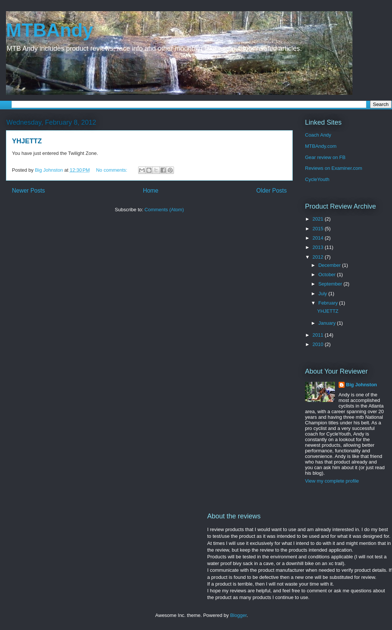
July (323, 293)
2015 (318, 228)
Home (151, 190)
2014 (318, 238)
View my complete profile (332, 481)
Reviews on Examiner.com (333, 168)
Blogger (238, 615)
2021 (318, 219)
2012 (318, 257)
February (328, 303)
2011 (318, 335)
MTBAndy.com (320, 146)
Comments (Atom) (164, 209)
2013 (318, 247)
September (330, 284)
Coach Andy (318, 135)
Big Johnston (361, 384)
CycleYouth (317, 179)
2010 (318, 344)
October (327, 274)
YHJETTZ (27, 141)
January (327, 323)
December (330, 265)
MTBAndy (49, 30)
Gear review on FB (325, 157)
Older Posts (271, 190)
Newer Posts (28, 190)
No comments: (112, 170)
